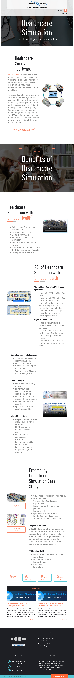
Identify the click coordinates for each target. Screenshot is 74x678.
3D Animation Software (46, 643)
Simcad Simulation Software (47, 638)
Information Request (59, 676)
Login (60, 10)
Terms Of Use (69, 676)
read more (31, 619)
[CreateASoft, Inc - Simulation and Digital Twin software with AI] (37, 4)
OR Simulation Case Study (16, 529)
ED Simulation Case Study (16, 506)
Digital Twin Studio (45, 641)
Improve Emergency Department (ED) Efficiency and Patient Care (18, 604)
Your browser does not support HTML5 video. (55, 225)
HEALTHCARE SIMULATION (28, 577)
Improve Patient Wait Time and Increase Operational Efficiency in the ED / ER (50, 604)
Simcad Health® (13, 74)
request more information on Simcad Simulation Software (24, 129)
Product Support (44, 646)
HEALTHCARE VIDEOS (44, 577)
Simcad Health (20, 218)
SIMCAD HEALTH (13, 577)
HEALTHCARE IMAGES (60, 577)
